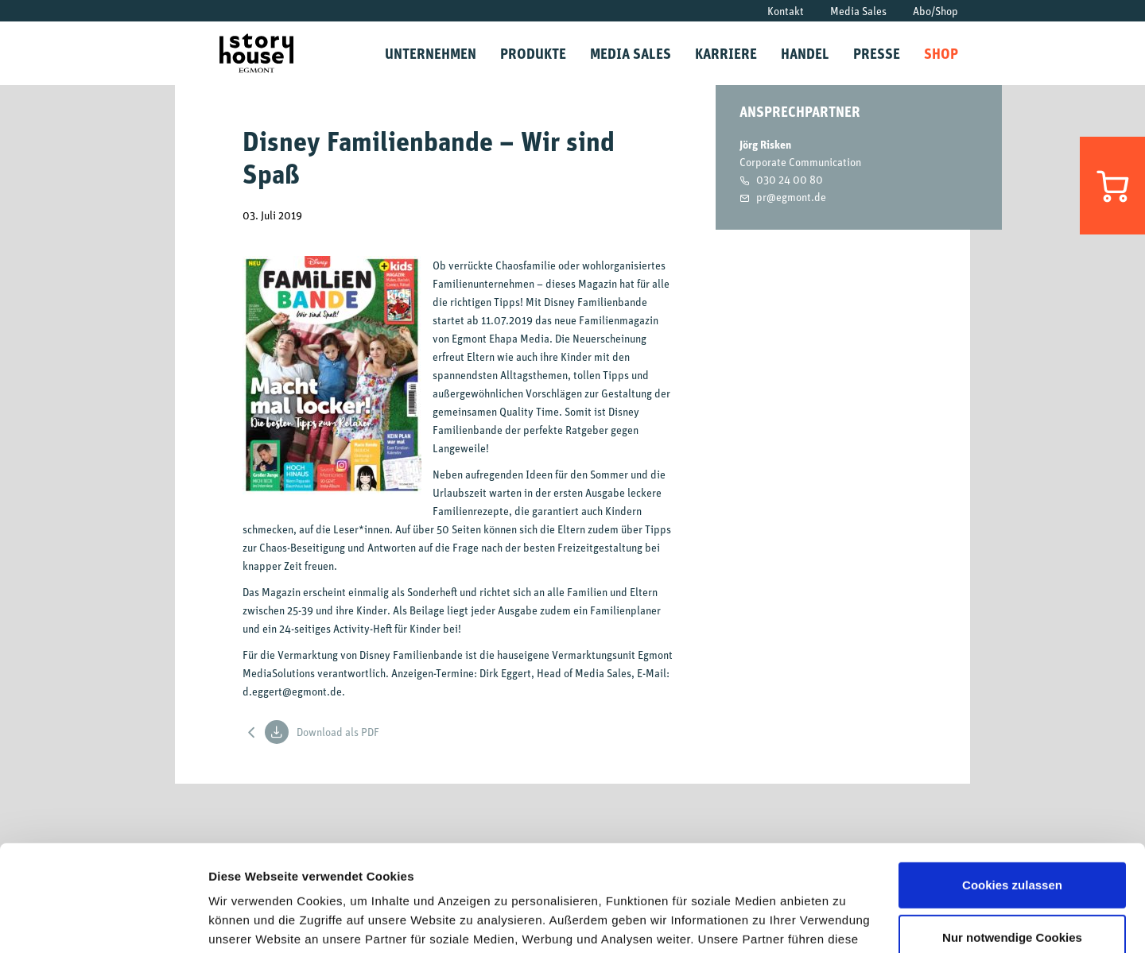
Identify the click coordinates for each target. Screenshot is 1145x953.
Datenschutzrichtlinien (787, 878)
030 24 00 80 (789, 179)
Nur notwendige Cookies (1012, 837)
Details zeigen (248, 921)
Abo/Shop (935, 10)
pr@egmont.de (791, 196)
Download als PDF (322, 732)
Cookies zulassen (1012, 785)
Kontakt (785, 10)
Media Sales (858, 10)
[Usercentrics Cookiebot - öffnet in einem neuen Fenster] (103, 922)
